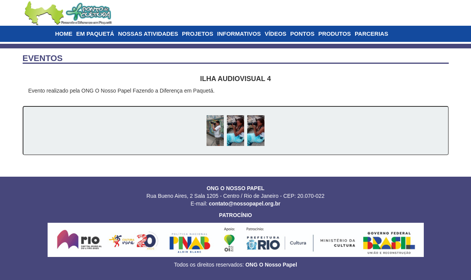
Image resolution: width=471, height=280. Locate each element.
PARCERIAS (371, 33)
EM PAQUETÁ (95, 33)
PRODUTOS (334, 33)
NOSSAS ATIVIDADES (148, 33)
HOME (64, 33)
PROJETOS (197, 33)
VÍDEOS (275, 33)
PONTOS (302, 33)
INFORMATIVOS (239, 33)
